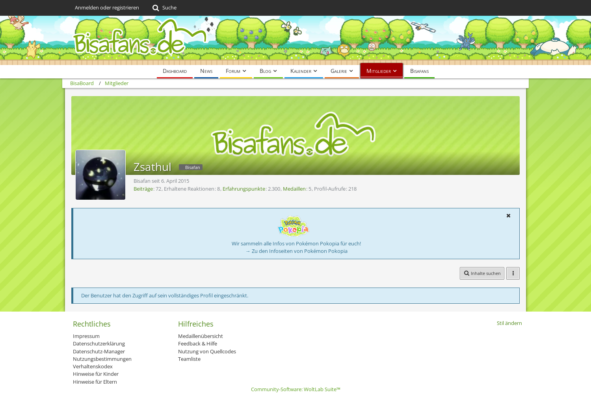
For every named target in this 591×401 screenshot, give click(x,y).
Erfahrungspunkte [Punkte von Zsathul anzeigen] (244, 188)
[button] (508, 215)
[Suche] (163, 8)
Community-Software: (295, 389)
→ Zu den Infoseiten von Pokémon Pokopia (296, 250)
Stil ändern (509, 323)
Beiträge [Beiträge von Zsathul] (143, 188)
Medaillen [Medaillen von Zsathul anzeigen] (294, 188)
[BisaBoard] (295, 40)
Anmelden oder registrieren (107, 7)
